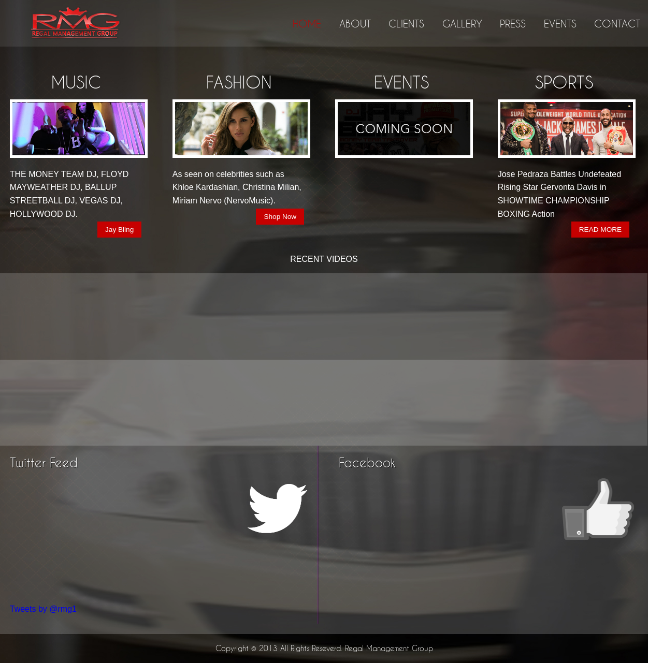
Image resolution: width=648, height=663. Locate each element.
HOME (307, 24)
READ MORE (600, 229)
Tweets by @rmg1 (43, 609)
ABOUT (355, 24)
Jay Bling (119, 229)
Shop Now (280, 216)
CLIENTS (406, 24)
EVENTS (560, 24)
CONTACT (617, 24)
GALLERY (462, 24)
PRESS (513, 24)
